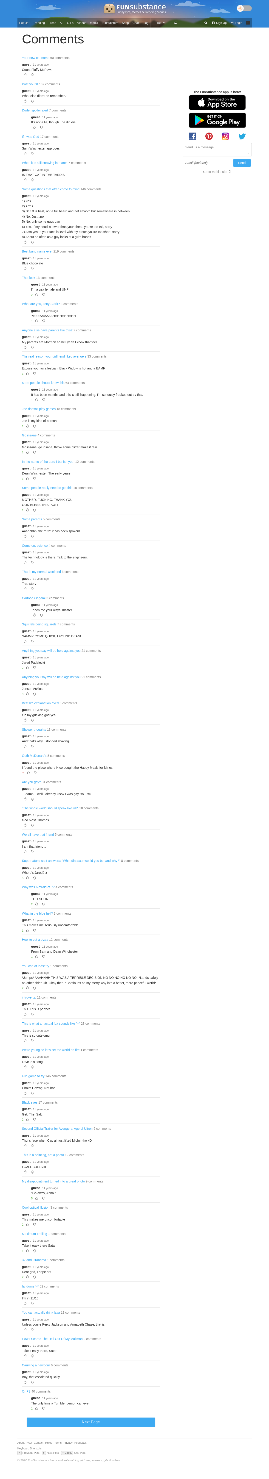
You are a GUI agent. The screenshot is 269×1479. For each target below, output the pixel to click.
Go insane (29, 435)
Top (161, 23)
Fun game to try (33, 1076)
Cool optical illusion (36, 1207)
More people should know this (43, 383)
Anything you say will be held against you (51, 650)
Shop (125, 23)
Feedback (80, 1442)
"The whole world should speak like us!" (50, 808)
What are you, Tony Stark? (41, 304)
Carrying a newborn (36, 1365)
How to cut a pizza (35, 939)
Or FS (26, 1391)
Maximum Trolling (34, 1234)
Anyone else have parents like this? (47, 330)
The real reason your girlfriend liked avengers (54, 356)
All (61, 23)
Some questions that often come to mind (51, 189)
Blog (145, 23)
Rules (48, 1442)
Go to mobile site (215, 172)
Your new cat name (35, 58)
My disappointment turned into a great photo (53, 1181)
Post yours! (30, 84)
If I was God (30, 137)
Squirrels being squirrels (39, 624)
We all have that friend (38, 834)
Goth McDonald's (34, 756)
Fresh (52, 23)
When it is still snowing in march (45, 163)
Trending (39, 23)
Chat (136, 23)
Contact (38, 1442)
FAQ (29, 1442)
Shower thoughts (34, 729)
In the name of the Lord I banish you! (48, 461)
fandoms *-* (30, 1286)
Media (94, 23)
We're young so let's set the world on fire (51, 1050)
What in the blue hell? (37, 913)
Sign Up (219, 23)
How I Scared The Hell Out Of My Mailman (52, 1339)
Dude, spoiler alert (35, 110)
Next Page (91, 1422)
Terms (58, 1442)
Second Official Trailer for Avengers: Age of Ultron (57, 1128)
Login (236, 23)
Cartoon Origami (34, 598)
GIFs (70, 23)
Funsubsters (110, 23)
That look (28, 278)
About (21, 1442)
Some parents (32, 519)
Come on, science (35, 545)
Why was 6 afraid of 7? (38, 887)
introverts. (29, 997)
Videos (81, 23)
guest (26, 64)
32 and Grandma (34, 1260)
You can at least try (35, 966)
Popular (24, 23)
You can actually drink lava (41, 1312)
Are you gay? (31, 782)
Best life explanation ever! (40, 703)
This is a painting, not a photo (43, 1155)
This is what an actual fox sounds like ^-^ (51, 1023)
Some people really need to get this (47, 488)
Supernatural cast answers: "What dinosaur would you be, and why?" (71, 861)
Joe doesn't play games (39, 409)
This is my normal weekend (41, 572)
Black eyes (30, 1102)
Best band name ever (37, 251)
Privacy (67, 1442)
